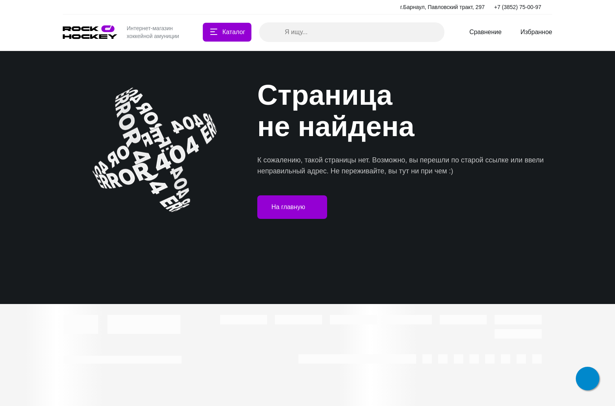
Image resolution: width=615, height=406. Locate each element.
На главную (292, 207)
